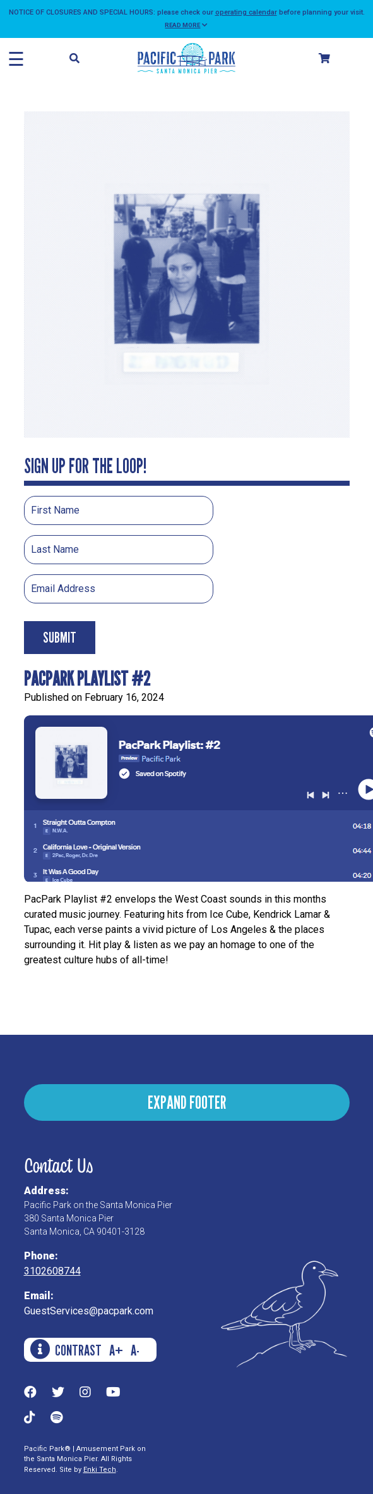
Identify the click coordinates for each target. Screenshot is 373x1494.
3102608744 (52, 1271)
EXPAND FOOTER (187, 1102)
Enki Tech (99, 1470)
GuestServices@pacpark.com (88, 1311)
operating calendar (246, 12)
